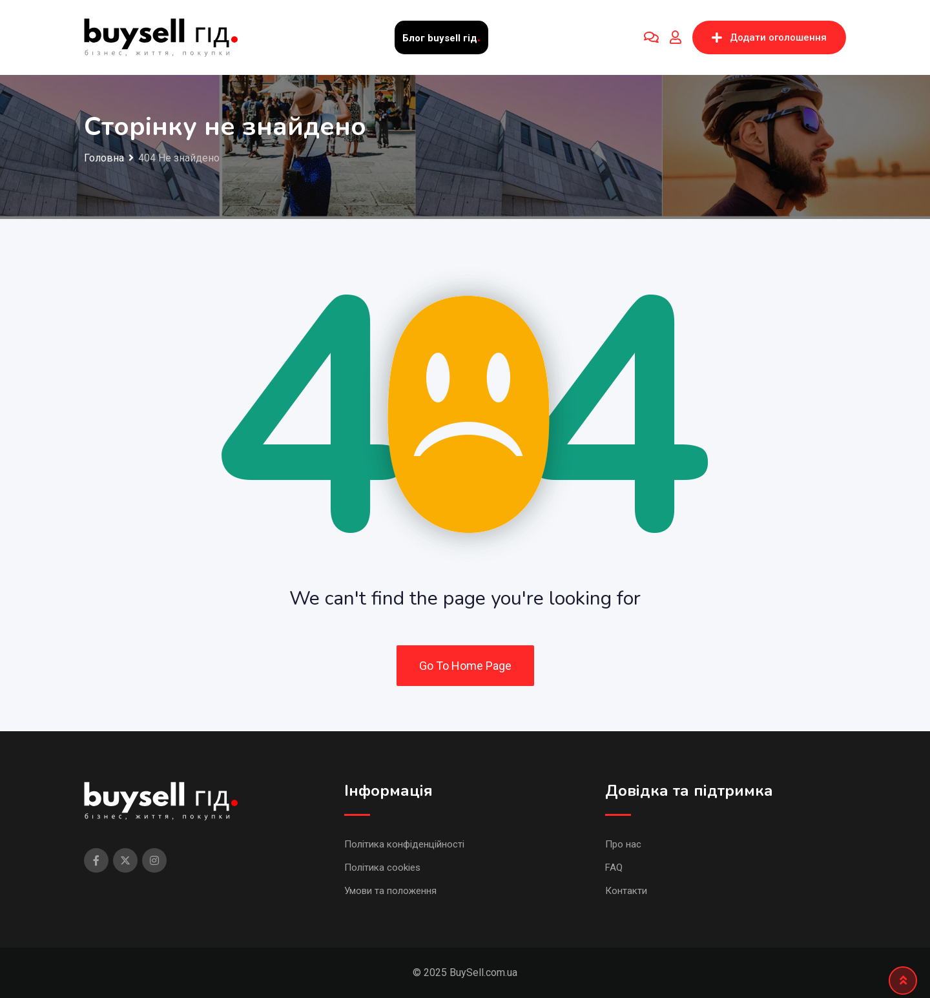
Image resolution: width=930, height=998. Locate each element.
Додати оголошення (769, 37)
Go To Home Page (465, 665)
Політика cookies (382, 867)
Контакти (626, 891)
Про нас (623, 844)
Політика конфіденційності (404, 844)
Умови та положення (390, 891)
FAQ (614, 867)
